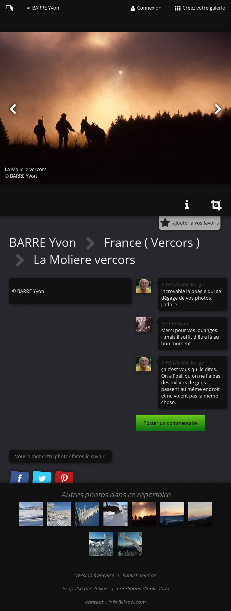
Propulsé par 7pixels (85, 588)
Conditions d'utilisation (142, 588)
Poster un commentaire (170, 423)
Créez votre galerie (200, 8)
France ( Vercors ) (152, 242)
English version (139, 575)
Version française (95, 575)
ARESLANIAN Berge (182, 284)
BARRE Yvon (43, 8)
